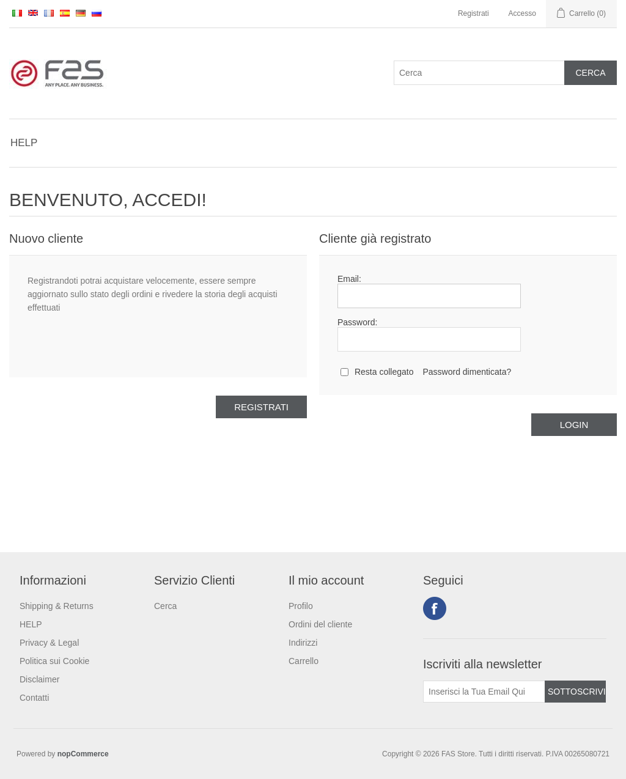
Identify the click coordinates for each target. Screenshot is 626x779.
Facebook (434, 608)
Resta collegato (384, 372)
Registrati (473, 13)
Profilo (301, 606)
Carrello (304, 661)
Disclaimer (39, 679)
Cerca (165, 606)
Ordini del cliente (320, 624)
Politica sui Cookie (54, 661)
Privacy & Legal (49, 643)
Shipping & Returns (57, 606)
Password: (357, 322)
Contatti (34, 698)
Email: (349, 279)
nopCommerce (83, 754)
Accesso (522, 13)
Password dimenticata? (466, 372)
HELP (23, 143)
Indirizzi (303, 643)
